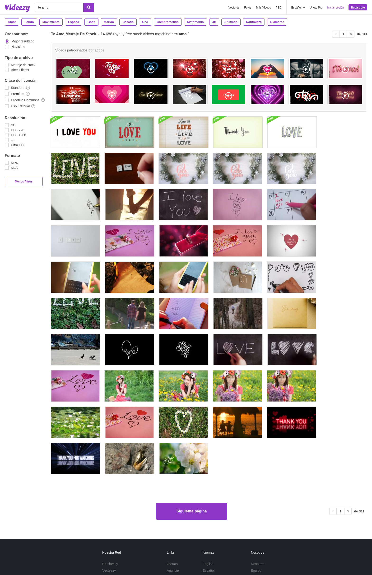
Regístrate (358, 7)
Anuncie (173, 496)
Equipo (256, 496)
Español (209, 496)
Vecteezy (109, 496)
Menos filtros (24, 181)
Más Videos (263, 7)
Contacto (257, 509)
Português (210, 503)
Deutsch (209, 509)
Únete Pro (316, 7)
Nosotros (257, 489)
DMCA (172, 509)
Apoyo (171, 503)
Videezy (108, 503)
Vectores (234, 7)
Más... (207, 516)
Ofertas (172, 489)
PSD (279, 7)
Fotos (247, 7)
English (208, 489)
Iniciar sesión (335, 7)
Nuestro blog (260, 503)
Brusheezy (110, 489)
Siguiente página (192, 437)
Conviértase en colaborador (122, 509)
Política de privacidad (278, 537)
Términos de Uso (248, 537)
